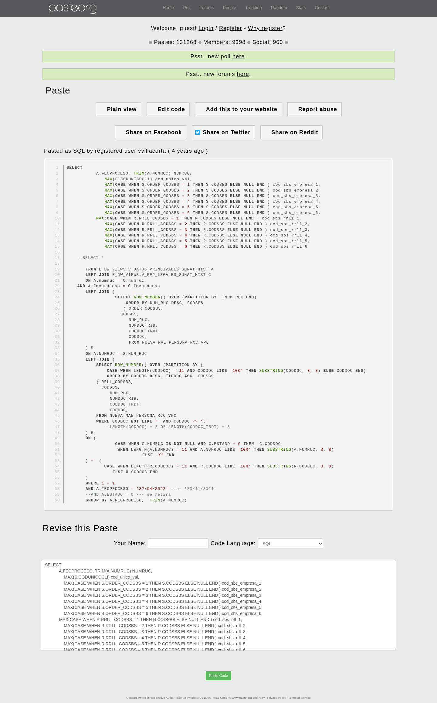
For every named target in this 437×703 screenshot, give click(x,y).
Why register (265, 28)
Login (206, 28)
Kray (262, 697)
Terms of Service (299, 697)
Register (230, 28)
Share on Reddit (294, 132)
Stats (301, 7)
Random (279, 7)
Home (168, 7)
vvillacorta (152, 151)
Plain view (122, 109)
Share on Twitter (226, 132)
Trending (253, 7)
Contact (322, 7)
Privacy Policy (276, 697)
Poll (186, 7)
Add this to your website (241, 109)
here (238, 56)
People (229, 7)
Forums (206, 7)
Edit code (171, 109)
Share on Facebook (154, 132)
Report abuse (317, 109)
